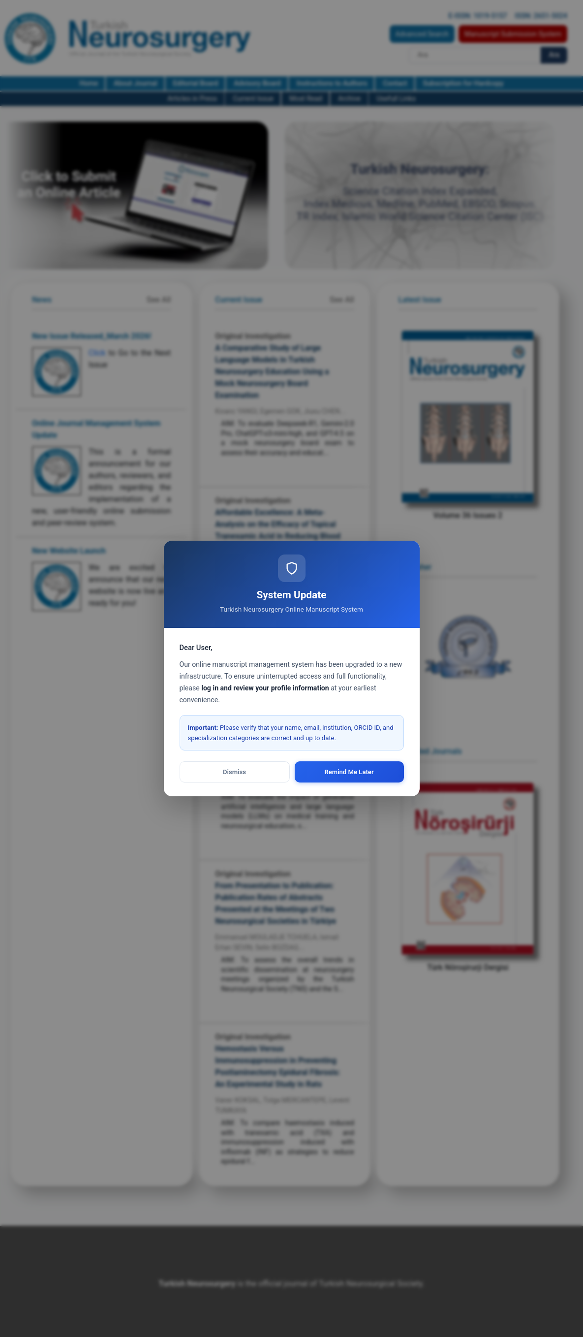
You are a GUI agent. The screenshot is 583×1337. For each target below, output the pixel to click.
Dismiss (234, 772)
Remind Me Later (348, 772)
